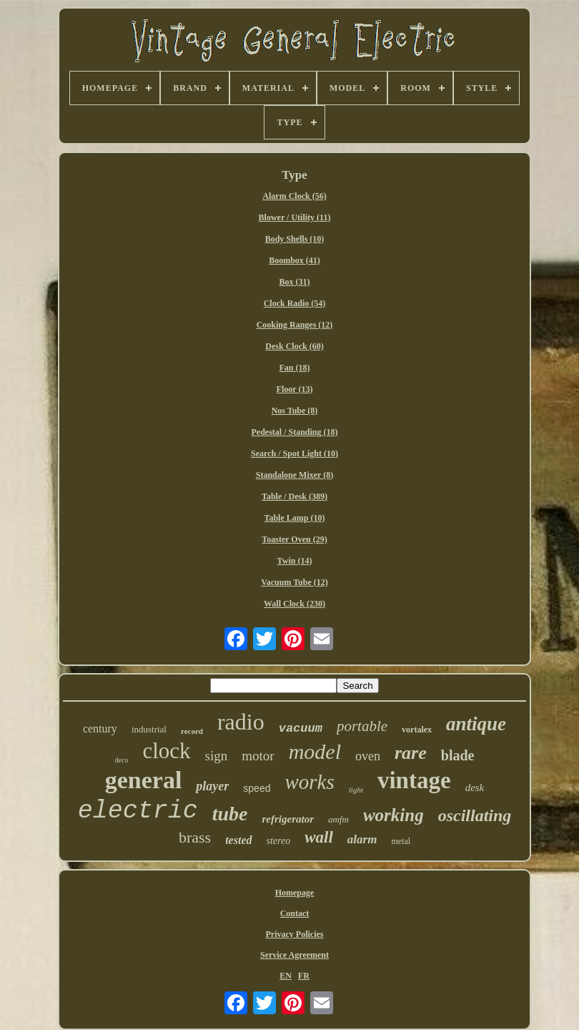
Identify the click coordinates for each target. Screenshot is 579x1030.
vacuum (300, 728)
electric (138, 811)
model (315, 751)
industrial (149, 729)
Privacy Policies (295, 934)
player (212, 786)
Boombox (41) (294, 260)
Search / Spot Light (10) (294, 453)
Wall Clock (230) (294, 604)
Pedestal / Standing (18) (294, 432)
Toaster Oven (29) (294, 539)
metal (400, 841)
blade (458, 755)
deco (122, 760)
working (393, 815)
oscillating (475, 815)
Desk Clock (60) (294, 346)
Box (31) (294, 282)
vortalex (417, 730)
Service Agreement (294, 955)
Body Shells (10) (295, 239)
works (309, 781)
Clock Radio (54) (295, 303)
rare (411, 752)
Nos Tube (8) (295, 411)
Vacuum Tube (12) (294, 582)
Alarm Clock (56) (294, 196)
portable (362, 726)
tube (230, 814)
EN (285, 976)
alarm (362, 839)
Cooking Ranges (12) (295, 325)
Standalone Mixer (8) (294, 475)
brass (195, 837)
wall (319, 837)
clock (166, 750)
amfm (338, 819)
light (356, 789)
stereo (279, 840)
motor (258, 755)
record (192, 731)
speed (256, 788)
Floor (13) (295, 389)
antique (476, 724)
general (143, 780)
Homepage (295, 893)
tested (238, 840)
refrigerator (288, 819)
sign (216, 755)
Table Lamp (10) (294, 518)
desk (475, 787)
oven (367, 756)
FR (304, 976)
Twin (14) (294, 561)
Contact (295, 913)
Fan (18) (294, 368)
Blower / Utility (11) (295, 217)
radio (240, 722)
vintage (414, 780)
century (100, 728)
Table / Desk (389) (294, 496)
